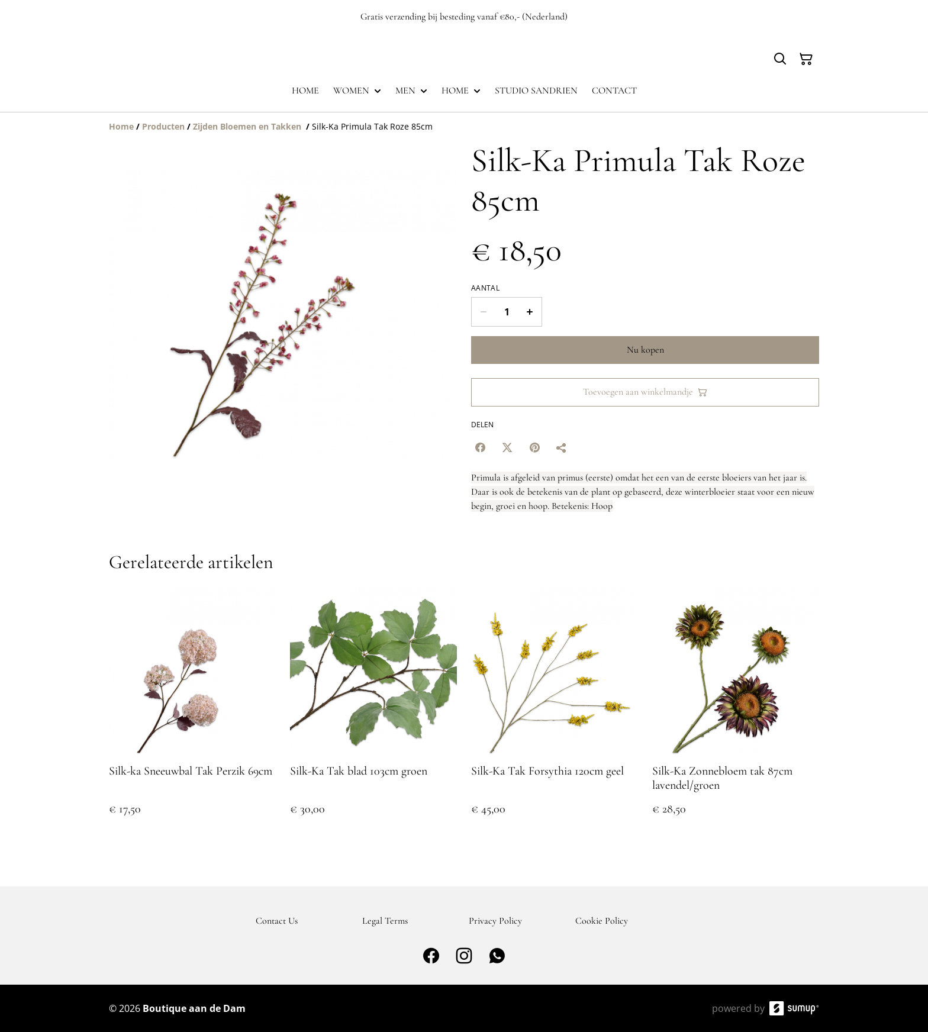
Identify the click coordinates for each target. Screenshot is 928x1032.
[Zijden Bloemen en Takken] (248, 126)
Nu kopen (645, 350)
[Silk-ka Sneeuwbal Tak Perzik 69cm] (192, 713)
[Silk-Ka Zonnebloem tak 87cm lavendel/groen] (735, 713)
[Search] (780, 59)
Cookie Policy (601, 921)
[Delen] (562, 447)
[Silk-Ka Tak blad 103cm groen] (373, 713)
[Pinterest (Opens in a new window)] (534, 447)
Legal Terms (385, 921)
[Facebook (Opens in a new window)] (480, 447)
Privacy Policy (495, 921)
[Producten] (163, 126)
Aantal (485, 288)
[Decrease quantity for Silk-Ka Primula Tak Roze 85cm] (483, 312)
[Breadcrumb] (464, 126)
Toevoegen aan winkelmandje (645, 392)
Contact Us (277, 921)
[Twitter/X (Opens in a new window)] (507, 447)
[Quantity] (506, 312)
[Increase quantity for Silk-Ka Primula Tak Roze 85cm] (530, 312)
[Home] (121, 126)
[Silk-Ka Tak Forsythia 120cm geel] (554, 713)
